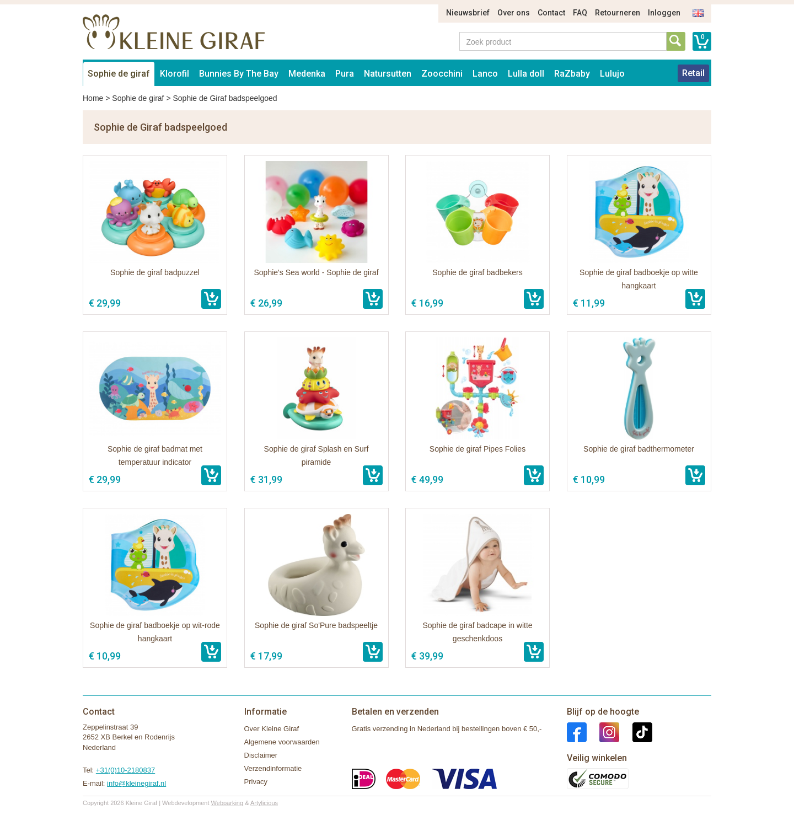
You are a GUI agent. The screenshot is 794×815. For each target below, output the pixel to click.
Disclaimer (261, 755)
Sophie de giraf (119, 73)
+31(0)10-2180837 (125, 770)
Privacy (256, 782)
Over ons (513, 12)
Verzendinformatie (273, 768)
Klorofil (174, 73)
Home (93, 98)
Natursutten (387, 73)
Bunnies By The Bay (238, 73)
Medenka (306, 73)
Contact (551, 12)
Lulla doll (526, 73)
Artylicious (264, 803)
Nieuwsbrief (468, 12)
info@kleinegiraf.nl (136, 783)
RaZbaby (572, 73)
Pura (344, 73)
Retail (693, 73)
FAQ (580, 12)
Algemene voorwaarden (282, 742)
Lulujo (612, 73)
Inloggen (664, 12)
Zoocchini (442, 73)
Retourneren (617, 12)
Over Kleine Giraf (271, 729)
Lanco (485, 73)
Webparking (227, 803)
